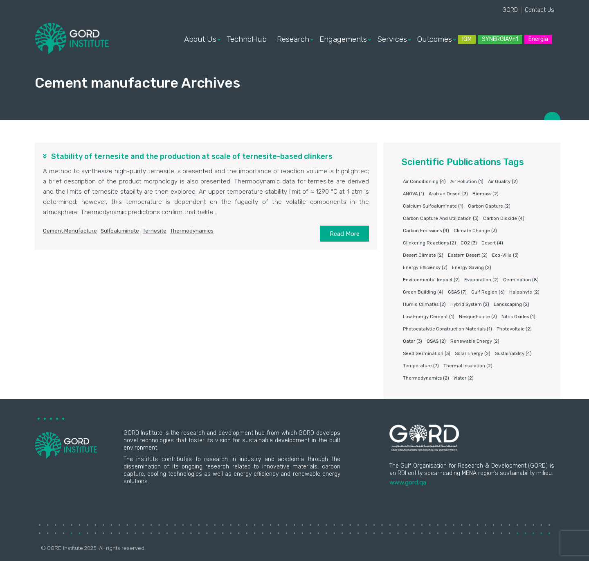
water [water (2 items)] (464, 378)
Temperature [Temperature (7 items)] (421, 366)
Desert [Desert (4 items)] (492, 243)
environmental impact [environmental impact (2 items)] (431, 280)
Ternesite (154, 231)
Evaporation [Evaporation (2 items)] (481, 280)
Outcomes (434, 39)
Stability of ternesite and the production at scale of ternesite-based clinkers (192, 156)
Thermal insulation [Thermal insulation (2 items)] (467, 366)
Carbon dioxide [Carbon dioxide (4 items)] (503, 218)
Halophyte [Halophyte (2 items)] (524, 292)
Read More (345, 234)
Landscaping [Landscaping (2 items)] (511, 304)
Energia (538, 39)
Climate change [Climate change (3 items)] (475, 230)
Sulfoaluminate (120, 231)
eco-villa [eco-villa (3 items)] (505, 255)
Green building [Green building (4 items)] (423, 292)
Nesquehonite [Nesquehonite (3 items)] (478, 316)
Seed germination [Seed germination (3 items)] (426, 353)
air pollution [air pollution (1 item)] (466, 181)
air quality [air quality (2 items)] (503, 181)
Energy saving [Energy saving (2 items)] (471, 267)
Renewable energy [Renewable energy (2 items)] (474, 341)
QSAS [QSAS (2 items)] (436, 341)
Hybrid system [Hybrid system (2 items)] (469, 304)
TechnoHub (247, 39)
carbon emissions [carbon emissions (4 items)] (426, 230)
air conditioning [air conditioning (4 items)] (424, 181)
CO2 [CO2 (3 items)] (469, 243)
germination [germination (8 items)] (521, 280)
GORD (510, 10)
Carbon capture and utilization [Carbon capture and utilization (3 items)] (441, 218)
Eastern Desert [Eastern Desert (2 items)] (468, 255)
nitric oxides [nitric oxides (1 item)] (518, 316)
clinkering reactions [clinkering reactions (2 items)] (429, 243)
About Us (200, 39)
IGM (467, 39)
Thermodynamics (192, 231)
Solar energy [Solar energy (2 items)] (472, 353)
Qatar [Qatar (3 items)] (412, 341)
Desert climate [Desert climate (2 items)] (423, 255)
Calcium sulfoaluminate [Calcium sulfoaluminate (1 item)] (433, 206)
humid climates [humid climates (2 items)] (424, 304)
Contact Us (539, 10)
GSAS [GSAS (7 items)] (457, 292)
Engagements (343, 39)
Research (293, 39)
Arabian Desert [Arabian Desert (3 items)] (448, 194)
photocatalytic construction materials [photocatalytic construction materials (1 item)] (447, 329)
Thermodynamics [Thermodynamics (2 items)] (426, 378)
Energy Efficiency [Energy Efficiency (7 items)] (425, 267)
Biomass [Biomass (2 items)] (485, 194)
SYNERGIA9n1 (500, 39)
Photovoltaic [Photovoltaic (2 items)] (514, 329)
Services (392, 39)
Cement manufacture (70, 231)
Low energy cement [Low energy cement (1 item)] (428, 316)
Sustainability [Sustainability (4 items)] (513, 353)
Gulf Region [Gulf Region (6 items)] (488, 292)
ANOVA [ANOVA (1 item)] (413, 194)
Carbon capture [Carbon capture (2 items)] (489, 206)
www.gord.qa (407, 482)
